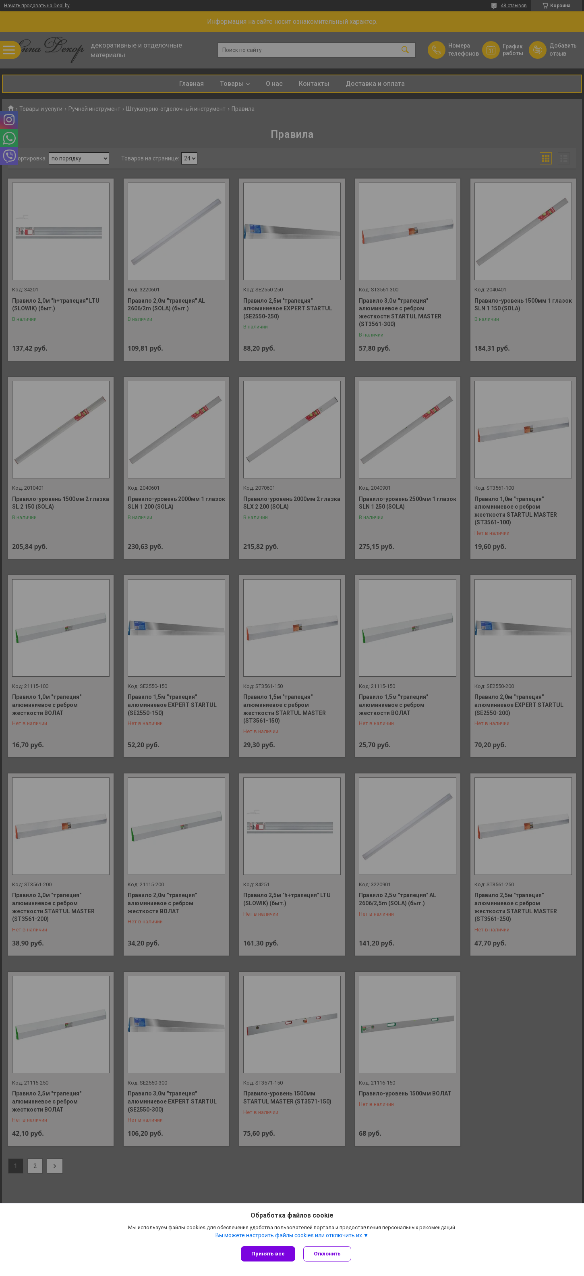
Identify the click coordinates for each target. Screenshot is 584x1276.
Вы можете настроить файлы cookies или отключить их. (289, 1235)
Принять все (268, 1254)
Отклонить (327, 1254)
